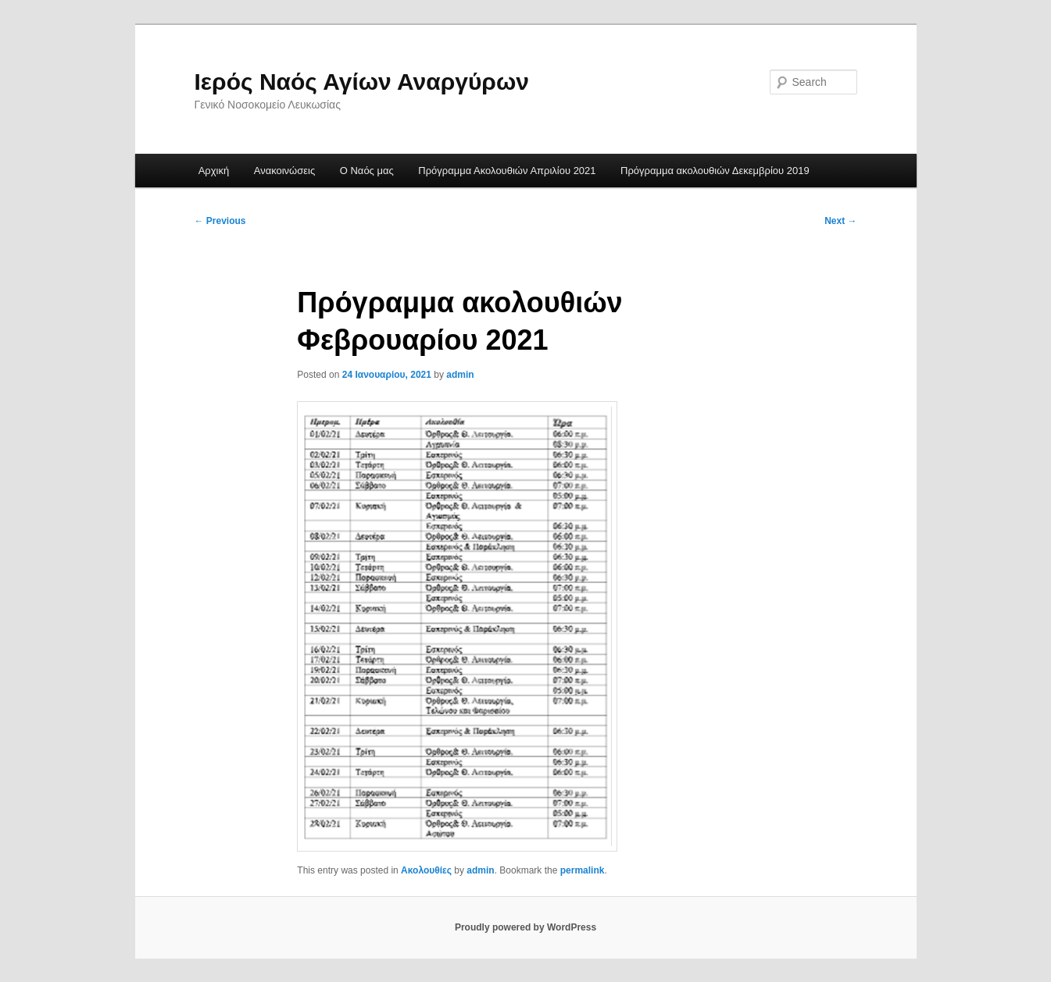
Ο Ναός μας (367, 170)
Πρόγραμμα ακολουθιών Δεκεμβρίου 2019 (715, 170)
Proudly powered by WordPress (525, 927)
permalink (582, 870)
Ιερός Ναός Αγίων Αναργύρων (362, 81)
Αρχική (214, 170)
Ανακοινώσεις (285, 170)
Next (840, 220)
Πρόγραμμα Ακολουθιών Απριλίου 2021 (506, 170)
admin (460, 374)
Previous (220, 220)
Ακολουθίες (426, 870)
